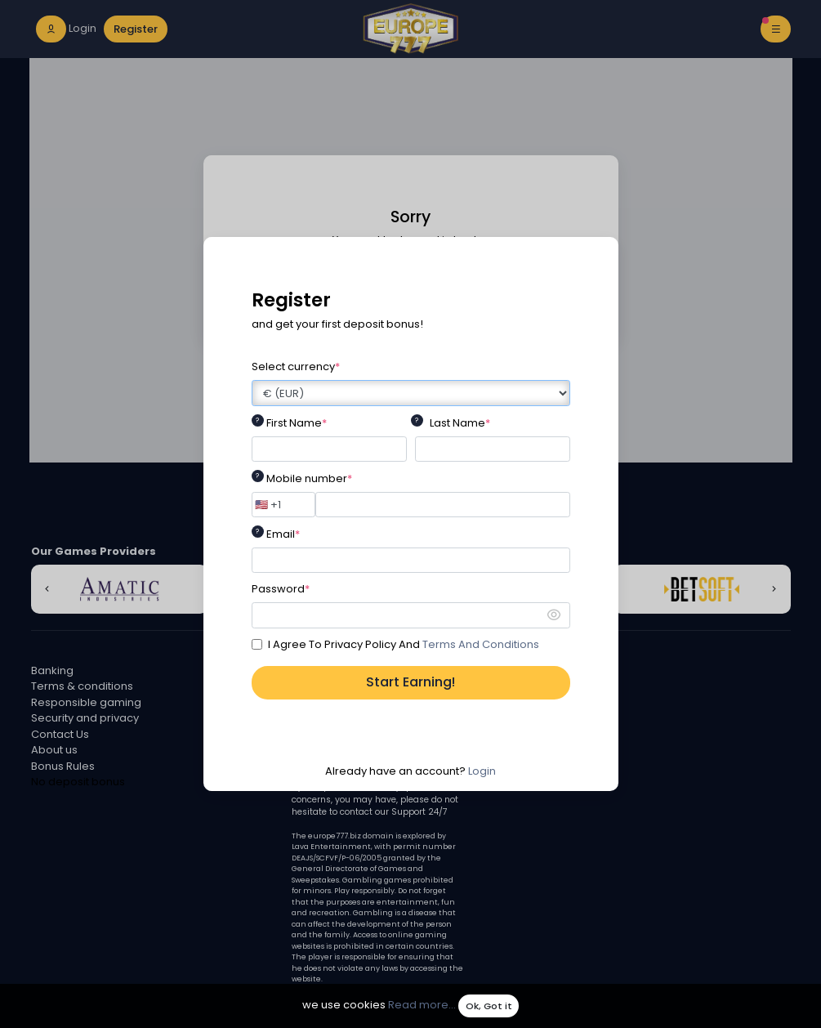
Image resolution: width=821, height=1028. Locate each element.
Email (283, 534)
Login (482, 771)
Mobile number (309, 478)
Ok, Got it (489, 1005)
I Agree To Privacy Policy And (403, 644)
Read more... (422, 1005)
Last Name (460, 423)
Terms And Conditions (480, 644)
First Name (296, 423)
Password (281, 589)
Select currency (296, 366)
